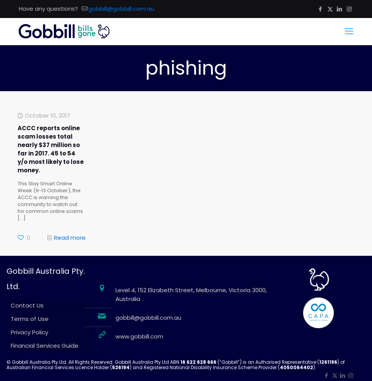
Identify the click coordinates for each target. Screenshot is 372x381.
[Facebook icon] (320, 9)
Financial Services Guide (44, 346)
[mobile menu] (349, 31)
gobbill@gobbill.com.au (148, 318)
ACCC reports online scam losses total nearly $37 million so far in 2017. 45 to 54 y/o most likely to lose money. (51, 149)
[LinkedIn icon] (340, 9)
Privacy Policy (29, 332)
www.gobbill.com (139, 336)
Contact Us (27, 305)
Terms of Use (30, 319)
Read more (70, 238)
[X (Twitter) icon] (330, 9)
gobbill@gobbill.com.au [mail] (121, 9)
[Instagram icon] (349, 9)
